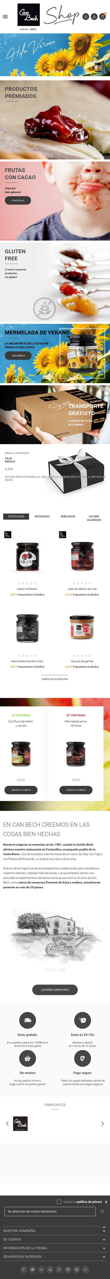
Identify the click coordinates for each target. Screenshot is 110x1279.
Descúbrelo (18, 355)
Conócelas (18, 200)
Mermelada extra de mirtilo (27, 661)
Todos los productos (55, 679)
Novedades (42, 516)
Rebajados (68, 516)
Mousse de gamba (82, 661)
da (103, 1202)
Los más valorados (94, 518)
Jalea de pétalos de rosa (82, 589)
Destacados (16, 516)
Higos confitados (27, 589)
